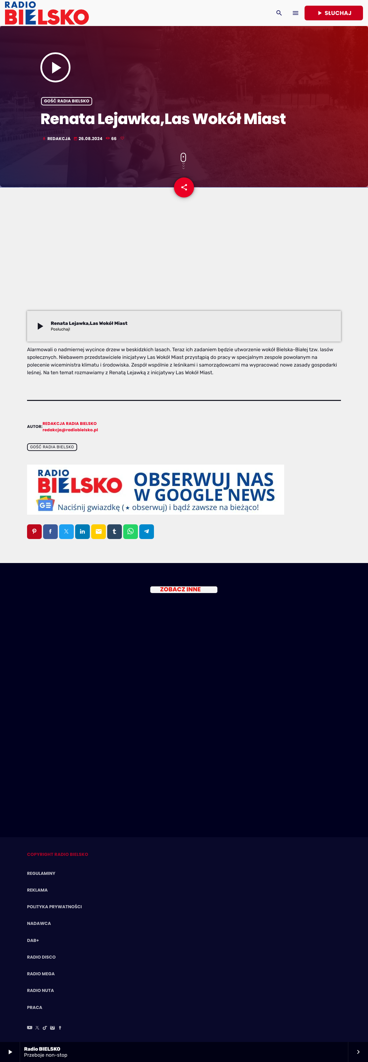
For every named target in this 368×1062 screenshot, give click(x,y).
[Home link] (47, 13)
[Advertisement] (184, 261)
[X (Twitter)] (37, 1028)
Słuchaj (334, 13)
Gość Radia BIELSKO (66, 101)
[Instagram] (52, 1028)
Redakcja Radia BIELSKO (70, 424)
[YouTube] (29, 1028)
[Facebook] (60, 1028)
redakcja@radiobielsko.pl (70, 430)
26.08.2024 (88, 139)
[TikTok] (45, 1028)
